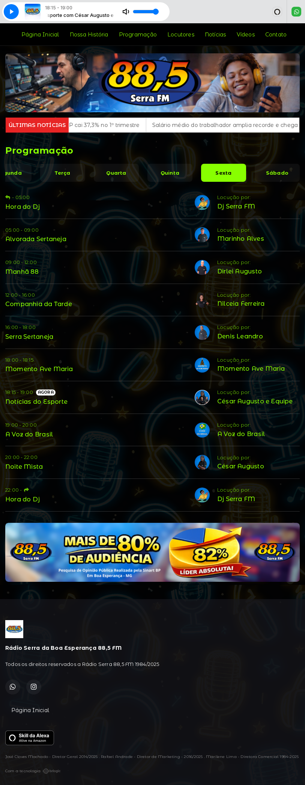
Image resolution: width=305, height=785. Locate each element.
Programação (138, 34)
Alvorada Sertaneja (35, 239)
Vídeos (246, 34)
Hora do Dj (22, 206)
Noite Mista (24, 466)
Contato (276, 34)
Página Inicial (40, 34)
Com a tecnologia (33, 771)
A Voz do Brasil (29, 434)
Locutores (180, 34)
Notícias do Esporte (36, 401)
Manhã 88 (22, 271)
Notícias (215, 34)
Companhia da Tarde (38, 304)
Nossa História (89, 34)
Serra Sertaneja (29, 336)
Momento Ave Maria (39, 369)
